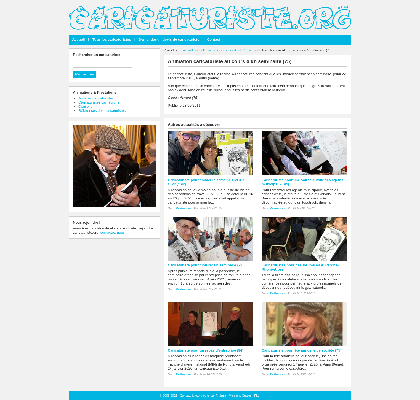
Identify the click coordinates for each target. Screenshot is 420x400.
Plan (257, 395)
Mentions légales (240, 395)
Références (250, 50)
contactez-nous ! (113, 232)
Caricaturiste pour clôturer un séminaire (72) (206, 265)
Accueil (78, 39)
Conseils (85, 106)
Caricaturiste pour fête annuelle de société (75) (301, 350)
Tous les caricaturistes (111, 39)
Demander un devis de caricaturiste (169, 39)
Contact (213, 39)
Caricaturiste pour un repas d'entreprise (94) (205, 350)
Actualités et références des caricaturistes (211, 50)
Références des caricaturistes (102, 111)
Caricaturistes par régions (98, 102)
